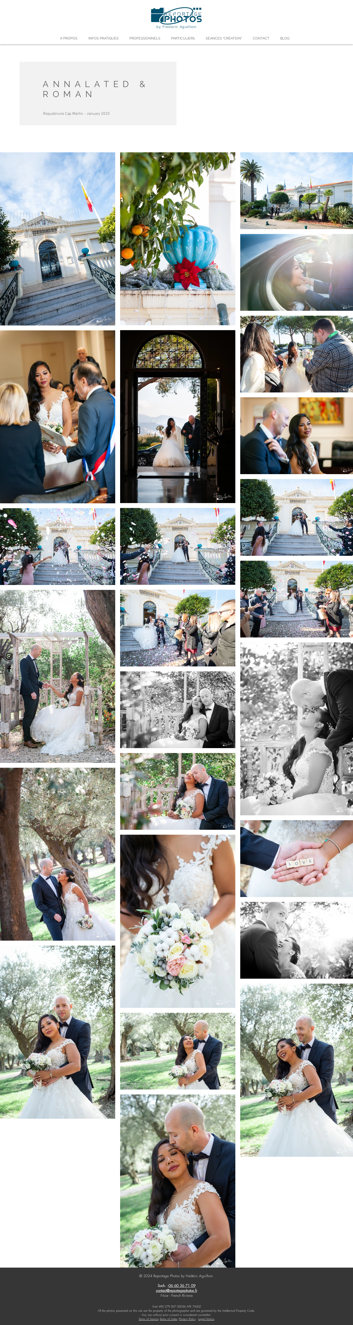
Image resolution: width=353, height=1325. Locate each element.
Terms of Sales (168, 1319)
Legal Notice (206, 1319)
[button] (70, 38)
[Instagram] (9, 656)
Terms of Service (149, 1319)
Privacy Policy (187, 1319)
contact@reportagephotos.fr (176, 1290)
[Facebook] (9, 668)
